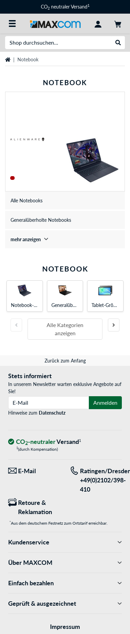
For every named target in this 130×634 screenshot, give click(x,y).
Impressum (65, 626)
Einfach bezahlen (65, 583)
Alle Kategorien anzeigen (65, 329)
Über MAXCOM (65, 562)
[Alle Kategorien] (12, 23)
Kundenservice (65, 542)
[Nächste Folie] (113, 325)
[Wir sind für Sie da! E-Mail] (34, 471)
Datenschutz (52, 413)
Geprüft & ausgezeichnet (65, 603)
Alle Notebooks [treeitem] (27, 200)
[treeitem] (65, 239)
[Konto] (98, 23)
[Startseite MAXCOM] (55, 23)
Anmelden (105, 402)
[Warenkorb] (118, 23)
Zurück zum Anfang (65, 361)
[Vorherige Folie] (16, 325)
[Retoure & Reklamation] (34, 507)
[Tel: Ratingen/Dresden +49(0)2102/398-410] (96, 480)
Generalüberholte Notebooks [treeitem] (41, 220)
